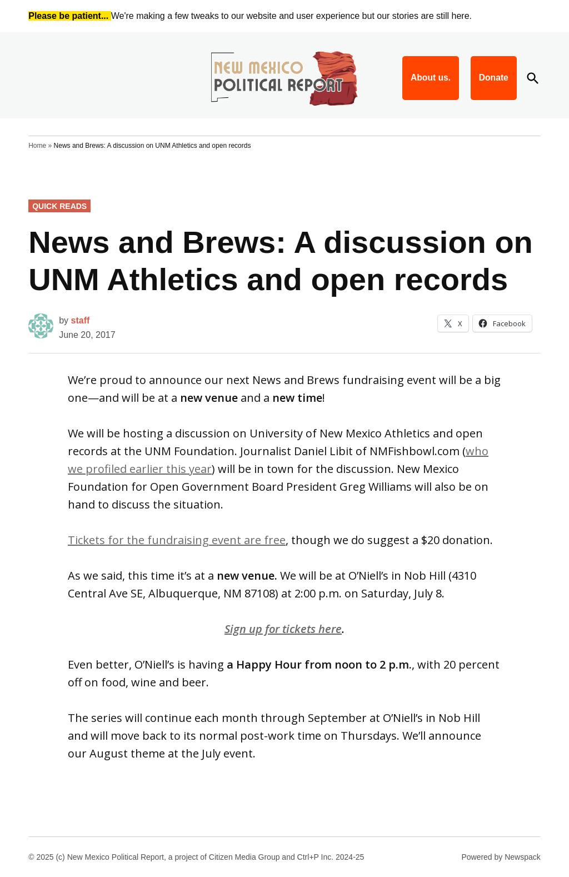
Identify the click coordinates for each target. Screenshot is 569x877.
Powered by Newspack (500, 857)
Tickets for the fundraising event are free (177, 539)
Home (37, 146)
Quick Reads (59, 206)
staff (80, 320)
